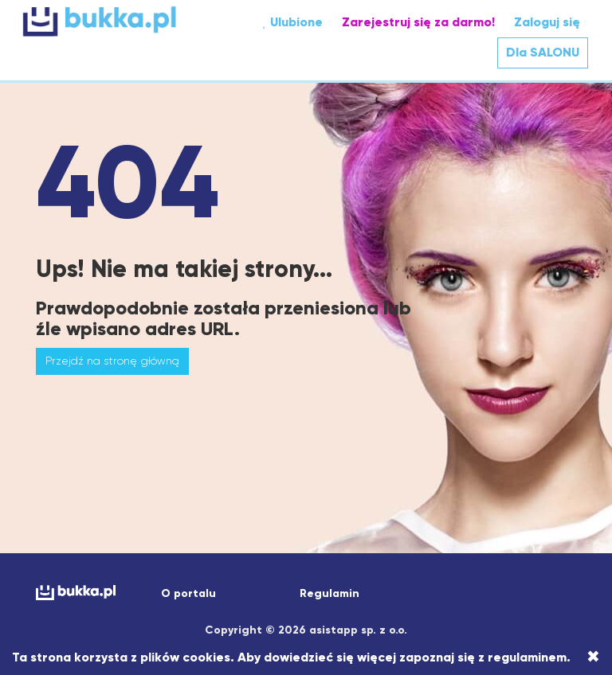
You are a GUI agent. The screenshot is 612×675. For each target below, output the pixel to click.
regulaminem (527, 657)
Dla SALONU (542, 52)
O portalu (188, 593)
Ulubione (293, 21)
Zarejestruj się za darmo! (418, 21)
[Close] (593, 656)
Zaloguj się (547, 21)
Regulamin (329, 593)
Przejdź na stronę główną (112, 360)
